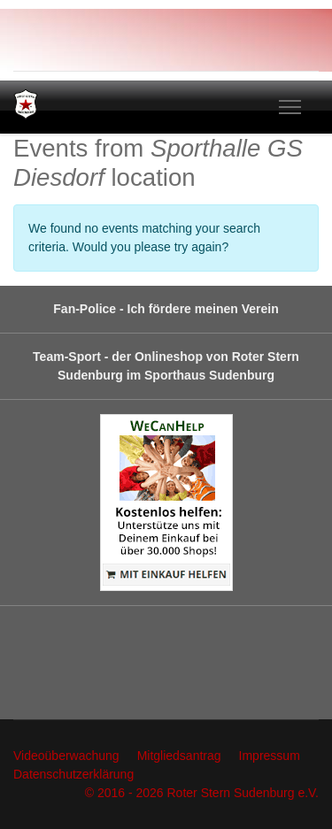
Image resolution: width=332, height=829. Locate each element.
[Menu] (290, 107)
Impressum (269, 755)
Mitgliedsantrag (179, 755)
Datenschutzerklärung (73, 774)
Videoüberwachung (66, 755)
